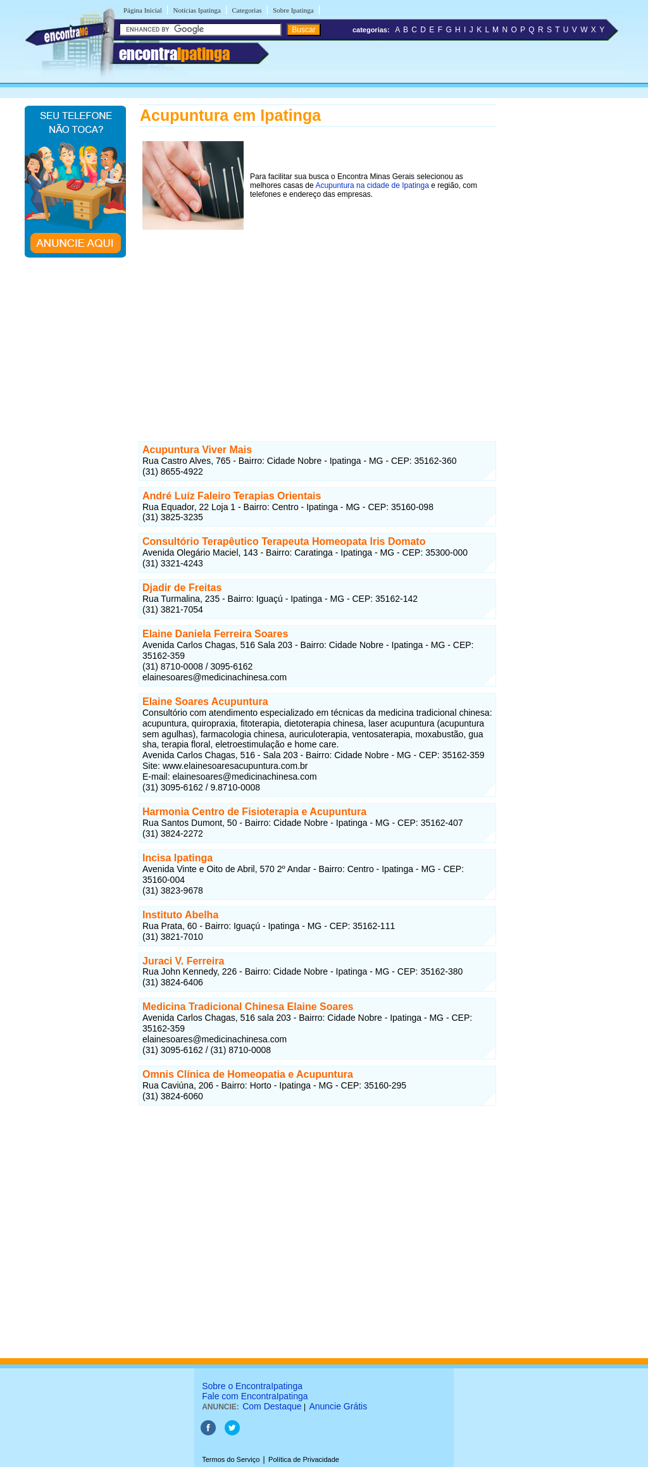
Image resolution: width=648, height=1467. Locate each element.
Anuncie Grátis (338, 1406)
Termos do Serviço (230, 1459)
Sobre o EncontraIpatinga (252, 1386)
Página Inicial (142, 10)
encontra (174, 54)
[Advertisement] (317, 322)
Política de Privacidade (303, 1459)
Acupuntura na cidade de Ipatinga (371, 185)
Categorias (247, 10)
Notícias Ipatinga (196, 10)
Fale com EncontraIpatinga (255, 1396)
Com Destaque (271, 1406)
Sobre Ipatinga (293, 10)
